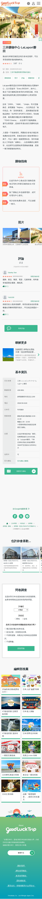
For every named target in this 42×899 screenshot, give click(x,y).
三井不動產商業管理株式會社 (20, 72)
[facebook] (15, 516)
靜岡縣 (30, 523)
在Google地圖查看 (20, 509)
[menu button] (38, 3)
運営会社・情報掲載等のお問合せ (21, 886)
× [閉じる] (29, 898)
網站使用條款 (21, 871)
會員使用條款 (21, 876)
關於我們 (21, 866)
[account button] (33, 3)
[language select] (28, 3)
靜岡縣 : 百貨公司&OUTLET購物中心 (25, 526)
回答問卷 (21, 648)
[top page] (7, 523)
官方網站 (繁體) (22, 461)
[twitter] (21, 516)
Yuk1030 (11, 297)
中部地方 (22, 523)
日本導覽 (14, 523)
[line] (27, 516)
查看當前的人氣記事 (19, 897)
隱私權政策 (21, 881)
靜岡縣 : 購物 (7, 526)
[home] (10, 4)
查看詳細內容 (35, 276)
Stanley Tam (12, 272)
